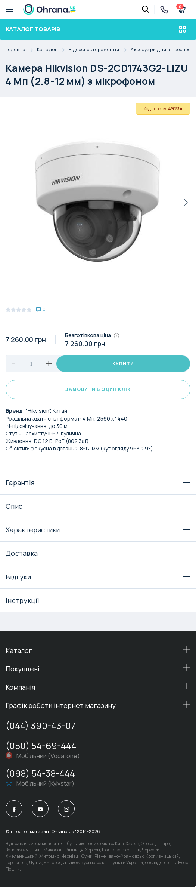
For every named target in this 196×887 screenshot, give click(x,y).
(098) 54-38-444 (40, 773)
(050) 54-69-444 (41, 745)
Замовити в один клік (98, 389)
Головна (21, 50)
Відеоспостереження (100, 50)
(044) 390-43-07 (40, 725)
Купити (123, 363)
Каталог (53, 50)
